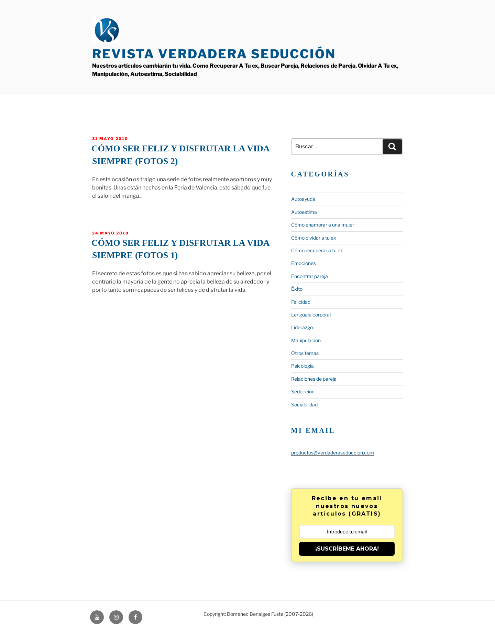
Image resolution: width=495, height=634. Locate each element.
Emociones (303, 263)
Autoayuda (303, 199)
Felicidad (300, 302)
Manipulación (306, 340)
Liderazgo (302, 327)
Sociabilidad (304, 404)
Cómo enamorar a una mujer (322, 225)
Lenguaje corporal (311, 315)
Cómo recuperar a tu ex (317, 250)
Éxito (296, 289)
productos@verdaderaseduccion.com (332, 453)
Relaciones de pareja (314, 379)
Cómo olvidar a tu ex (313, 238)
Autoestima (304, 212)
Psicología (302, 366)
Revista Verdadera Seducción (214, 53)
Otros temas (305, 353)
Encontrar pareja (309, 276)
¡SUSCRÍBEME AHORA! (347, 548)
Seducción (303, 391)
